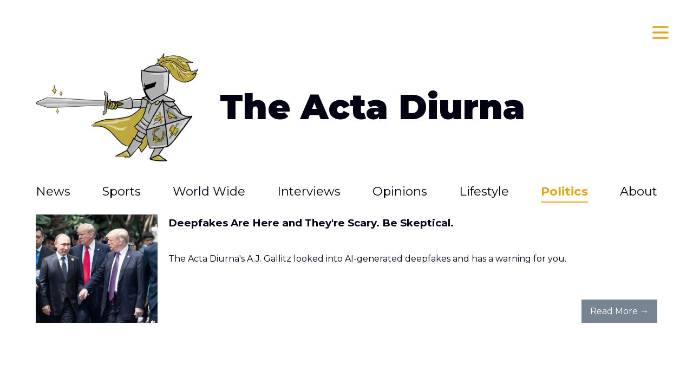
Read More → (619, 311)
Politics (564, 191)
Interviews (309, 191)
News (53, 191)
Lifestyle (484, 191)
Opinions (399, 191)
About (638, 191)
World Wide (209, 191)
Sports (121, 191)
